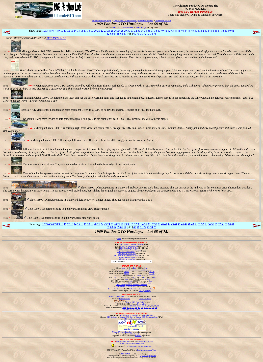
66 (121, 33)
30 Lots (126, 272)
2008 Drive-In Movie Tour (127, 253)
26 (115, 30)
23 (105, 30)
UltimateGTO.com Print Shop (122, 332)
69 (134, 33)
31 (132, 30)
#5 (146, 306)
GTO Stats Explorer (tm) (115, 296)
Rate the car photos (122, 341)
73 (148, 33)
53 (206, 30)
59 (226, 30)
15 (78, 30)
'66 (130, 308)
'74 (153, 308)
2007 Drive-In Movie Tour (127, 259)
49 (192, 30)
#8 (155, 306)
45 (179, 30)
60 (229, 30)
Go (116, 239)
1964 (124, 308)
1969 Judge (141, 27)
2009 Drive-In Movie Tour (129, 248)
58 (222, 30)
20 (95, 30)
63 (111, 33)
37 (152, 30)
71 (141, 33)
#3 (140, 306)
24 (108, 30)
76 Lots (151, 272)
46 (182, 30)
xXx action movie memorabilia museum (138, 270)
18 (88, 30)
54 (209, 30)
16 (82, 30)
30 (128, 30)
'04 (156, 308)
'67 (133, 308)
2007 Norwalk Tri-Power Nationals (126, 255)
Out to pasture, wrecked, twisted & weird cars (131, 285)
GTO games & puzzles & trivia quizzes (138, 346)
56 (216, 30)
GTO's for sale (134, 334)
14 (75, 30)
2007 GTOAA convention (127, 257)
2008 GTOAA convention (126, 252)
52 (202, 30)
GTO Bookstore (112, 317)
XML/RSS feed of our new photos (140, 289)
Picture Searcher (124, 299)
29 (125, 30)
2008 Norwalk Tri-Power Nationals (129, 250)
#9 (158, 306)
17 (85, 30)
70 (138, 33)
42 (169, 30)
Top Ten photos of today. (145, 341)
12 (68, 30)
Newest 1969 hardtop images (101, 21)
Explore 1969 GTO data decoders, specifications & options (133, 21)
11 (65, 30)
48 (189, 30)
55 (212, 30)
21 (98, 30)
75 (154, 33)
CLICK (5, 52)
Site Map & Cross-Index (131, 310)
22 (102, 30)
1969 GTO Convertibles (122, 27)
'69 (139, 308)
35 (145, 30)
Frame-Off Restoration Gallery (126, 286)
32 (135, 30)
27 (118, 30)
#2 (138, 306)
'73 (150, 308)
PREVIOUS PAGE (56, 38)
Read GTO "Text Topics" (135, 302)
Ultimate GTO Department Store (147, 317)
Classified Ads (148, 315)
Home (119, 239)
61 (232, 30)
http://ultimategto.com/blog (146, 350)
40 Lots (126, 273)
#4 (143, 306)
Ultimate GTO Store (126, 317)
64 (115, 33)
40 (162, 30)
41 (165, 30)
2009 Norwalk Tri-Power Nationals (131, 244)
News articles (141, 304)
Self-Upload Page (145, 291)
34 (142, 30)
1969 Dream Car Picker (163, 21)
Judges (139, 275)
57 (219, 30)
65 (118, 33)
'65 (128, 308)
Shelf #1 (133, 306)
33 (139, 30)
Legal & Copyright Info (148, 356)
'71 (145, 308)
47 (186, 30)
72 (144, 33)
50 (196, 30)
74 (151, 33)
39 (159, 30)
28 (122, 30)
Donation (138, 336)
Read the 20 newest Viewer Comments (131, 343)
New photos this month (116, 289)
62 (108, 33)
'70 (142, 308)
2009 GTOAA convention (129, 246)
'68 (136, 308)
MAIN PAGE (125, 354)
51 (199, 30)
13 (71, 30)
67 (125, 33)
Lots (123, 268)
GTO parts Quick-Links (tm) (128, 315)
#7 (152, 306)
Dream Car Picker (145, 299)
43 (172, 30)
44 (175, 30)
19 (92, 30)
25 (112, 30)
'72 (147, 308)
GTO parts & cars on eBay (133, 319)
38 (155, 30)
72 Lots (151, 273)
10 (61, 30)
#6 (149, 306)
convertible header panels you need (134, 327)
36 (149, 30)
